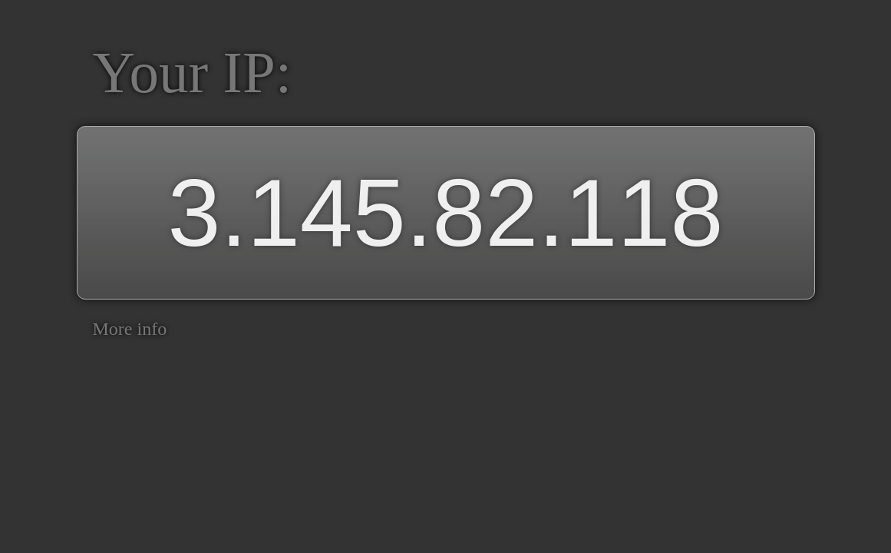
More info (130, 329)
